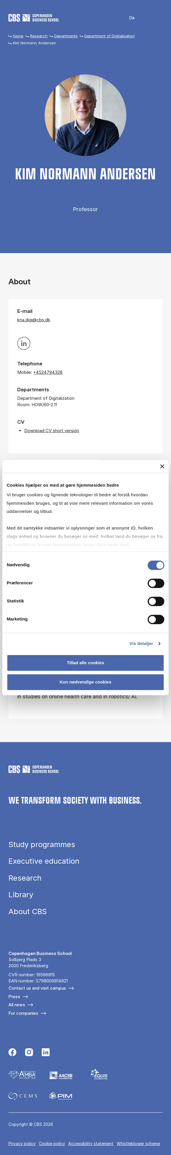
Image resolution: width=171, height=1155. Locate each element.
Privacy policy (22, 1143)
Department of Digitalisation (109, 36)
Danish (128, 18)
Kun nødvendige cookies (85, 681)
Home (18, 36)
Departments (66, 36)
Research (39, 36)
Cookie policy (52, 1143)
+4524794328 (47, 372)
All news (16, 1004)
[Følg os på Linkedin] (46, 1053)
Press (14, 996)
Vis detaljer (141, 643)
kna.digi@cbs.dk (33, 320)
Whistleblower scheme (138, 1143)
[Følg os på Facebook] (12, 1053)
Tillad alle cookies (85, 662)
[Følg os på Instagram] (29, 1053)
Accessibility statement (91, 1143)
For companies (23, 1013)
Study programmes (41, 844)
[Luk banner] (162, 466)
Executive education (43, 861)
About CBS (27, 911)
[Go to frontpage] (33, 18)
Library (20, 894)
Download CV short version (51, 430)
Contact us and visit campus (37, 988)
